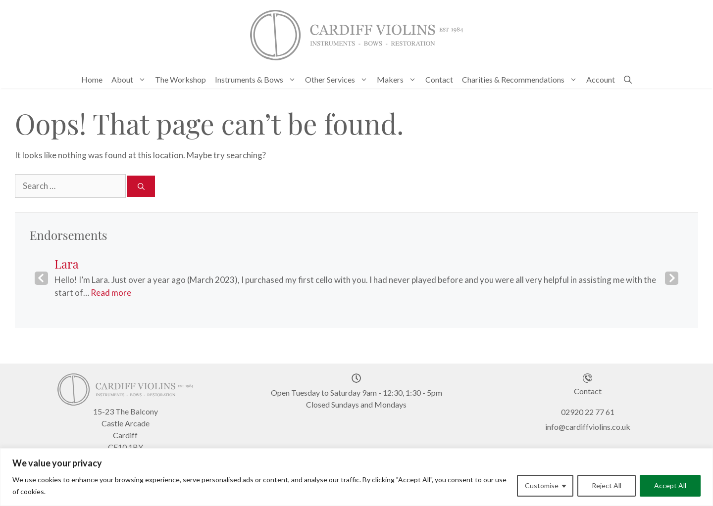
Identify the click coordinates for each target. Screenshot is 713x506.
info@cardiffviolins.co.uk (587, 426)
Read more (111, 292)
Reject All (606, 485)
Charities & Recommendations (522, 79)
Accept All (670, 485)
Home (91, 79)
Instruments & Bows (258, 79)
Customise (542, 485)
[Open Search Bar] (627, 79)
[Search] (141, 186)
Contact (439, 79)
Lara (66, 264)
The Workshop (180, 79)
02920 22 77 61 (587, 411)
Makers (399, 79)
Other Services (338, 79)
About (131, 79)
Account (600, 79)
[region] (356, 477)
